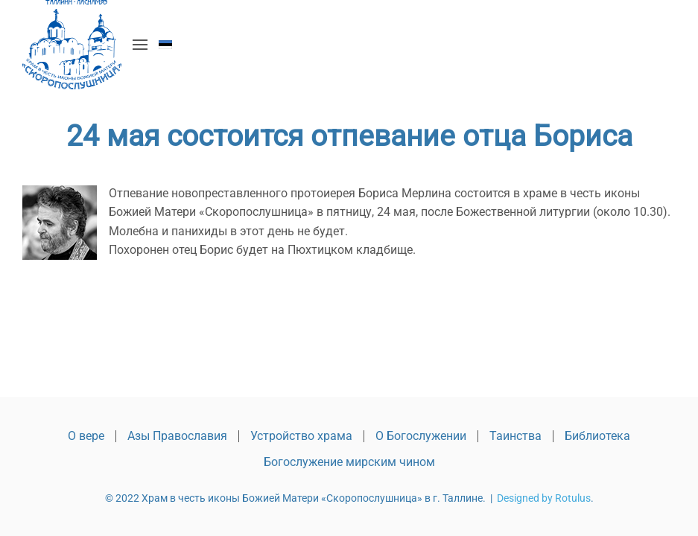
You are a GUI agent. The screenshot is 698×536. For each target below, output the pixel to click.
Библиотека (597, 436)
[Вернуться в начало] (71, 44)
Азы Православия (177, 436)
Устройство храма (301, 436)
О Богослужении (420, 436)
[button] (140, 44)
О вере (86, 436)
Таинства (515, 436)
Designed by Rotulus (544, 498)
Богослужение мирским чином (349, 462)
